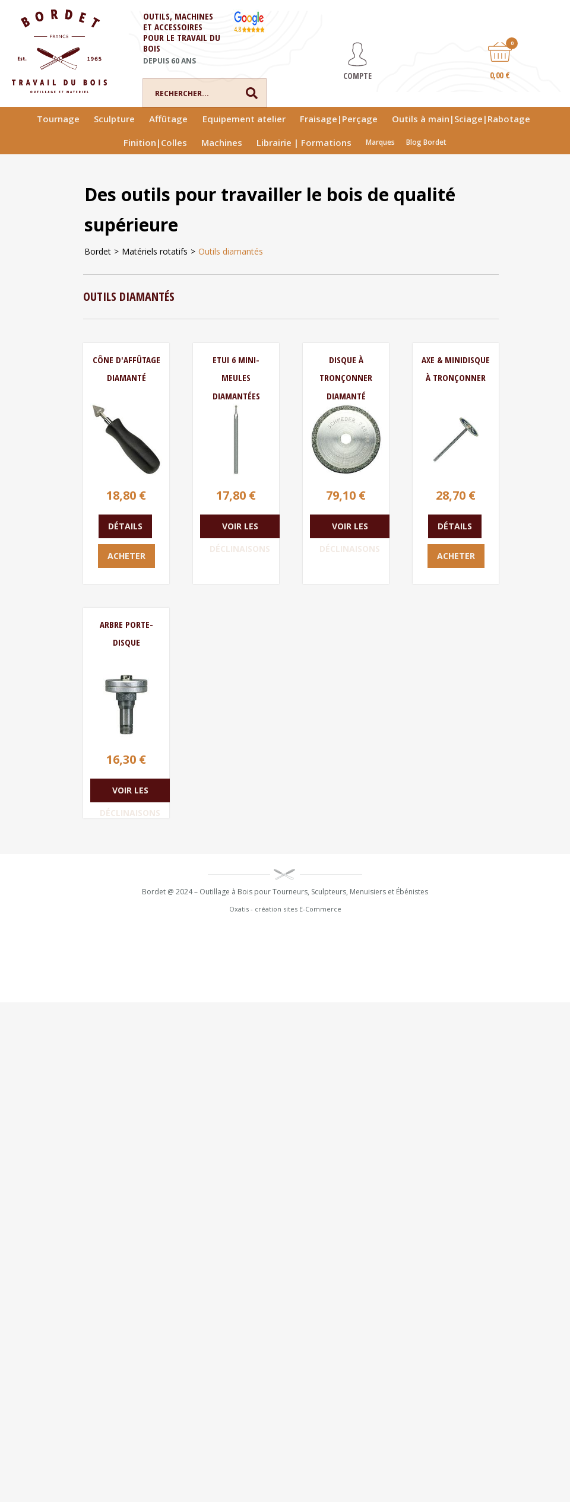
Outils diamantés (230, 251)
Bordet (97, 251)
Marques (380, 142)
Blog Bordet (426, 142)
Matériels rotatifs (155, 251)
